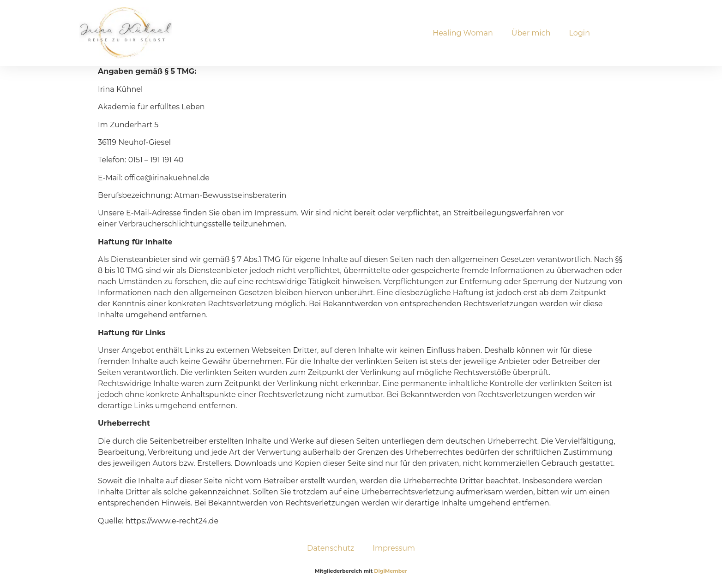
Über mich (531, 33)
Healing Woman (463, 33)
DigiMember (390, 571)
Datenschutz (330, 548)
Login (579, 33)
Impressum (394, 548)
